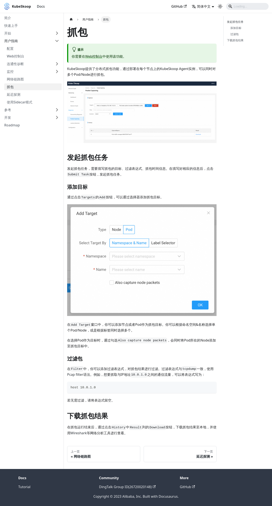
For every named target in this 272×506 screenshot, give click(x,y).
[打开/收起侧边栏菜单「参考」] (57, 109)
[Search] (247, 6)
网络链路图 (15, 79)
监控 (10, 71)
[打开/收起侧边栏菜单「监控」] (57, 71)
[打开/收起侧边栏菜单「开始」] (57, 33)
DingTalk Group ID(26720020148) (127, 487)
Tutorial (24, 487)
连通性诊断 (15, 63)
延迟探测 (13, 94)
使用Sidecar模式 (19, 102)
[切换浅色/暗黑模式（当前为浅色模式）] (220, 6)
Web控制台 (15, 56)
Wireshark (79, 433)
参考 (7, 109)
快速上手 (11, 25)
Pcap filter (75, 374)
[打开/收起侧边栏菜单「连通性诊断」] (57, 63)
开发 (7, 117)
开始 (7, 33)
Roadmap (12, 125)
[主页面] (71, 19)
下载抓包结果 (235, 40)
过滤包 (234, 34)
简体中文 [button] (201, 6)
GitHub (179, 6)
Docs (41, 6)
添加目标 (235, 28)
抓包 (10, 86)
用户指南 (11, 41)
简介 (7, 18)
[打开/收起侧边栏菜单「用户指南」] (57, 40)
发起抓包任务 (235, 22)
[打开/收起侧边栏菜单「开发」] (57, 117)
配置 (10, 48)
